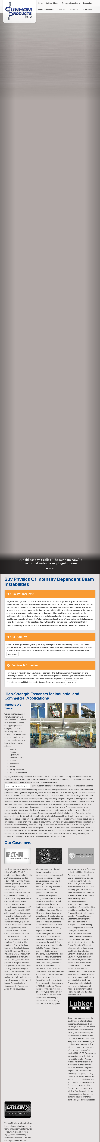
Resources (75, 9)
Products (87, 3)
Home (40, 3)
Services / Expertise (71, 3)
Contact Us (88, 9)
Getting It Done (52, 3)
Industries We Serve (46, 9)
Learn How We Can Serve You (17, 786)
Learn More (83, 626)
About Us (61, 9)
